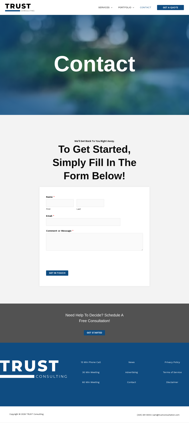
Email (50, 216)
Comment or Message (60, 231)
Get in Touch (57, 273)
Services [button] (106, 7)
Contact (146, 7)
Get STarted (94, 333)
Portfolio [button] (126, 7)
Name (50, 197)
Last (79, 209)
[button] (170, 7)
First (48, 209)
